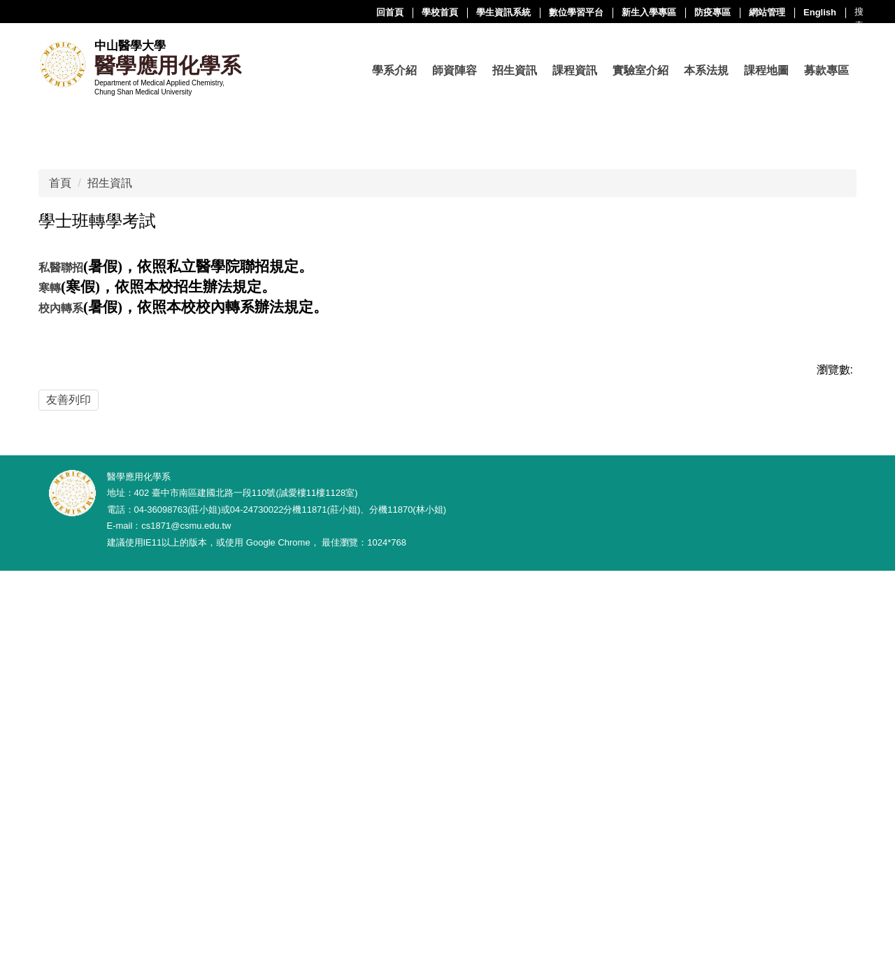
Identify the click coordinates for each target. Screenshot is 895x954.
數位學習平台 (435, 12)
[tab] (353, 398)
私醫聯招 (60, 570)
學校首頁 (299, 12)
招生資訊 (109, 486)
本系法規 (706, 70)
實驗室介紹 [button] (640, 70)
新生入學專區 (508, 12)
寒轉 (49, 591)
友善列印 (68, 702)
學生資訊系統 (363, 12)
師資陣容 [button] (454, 70)
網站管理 (626, 12)
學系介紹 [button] (394, 70)
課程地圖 (766, 70)
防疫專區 (572, 12)
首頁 (60, 486)
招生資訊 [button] (514, 70)
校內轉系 (60, 611)
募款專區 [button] (826, 70)
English (679, 12)
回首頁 (249, 12)
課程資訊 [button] (574, 70)
